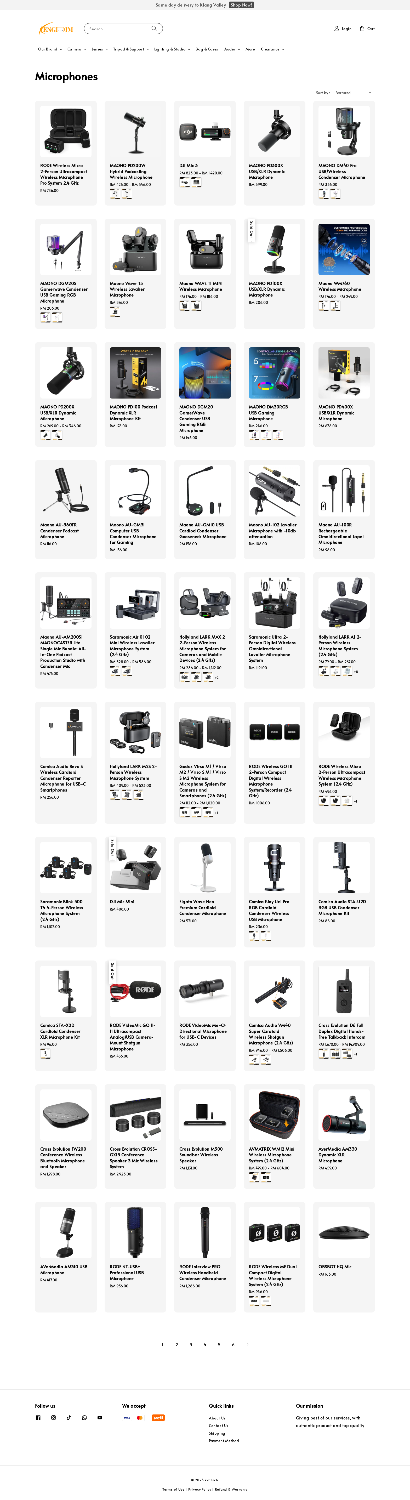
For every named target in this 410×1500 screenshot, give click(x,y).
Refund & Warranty (231, 1489)
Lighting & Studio (169, 49)
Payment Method (224, 1440)
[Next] (247, 1344)
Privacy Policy (199, 1489)
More (250, 49)
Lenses (97, 49)
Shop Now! (241, 5)
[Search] (154, 28)
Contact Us (218, 1425)
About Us (217, 1418)
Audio (229, 49)
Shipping (217, 1433)
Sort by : (323, 92)
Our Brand (47, 49)
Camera (74, 49)
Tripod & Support (128, 49)
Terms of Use (173, 1489)
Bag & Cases (207, 49)
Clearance (270, 49)
